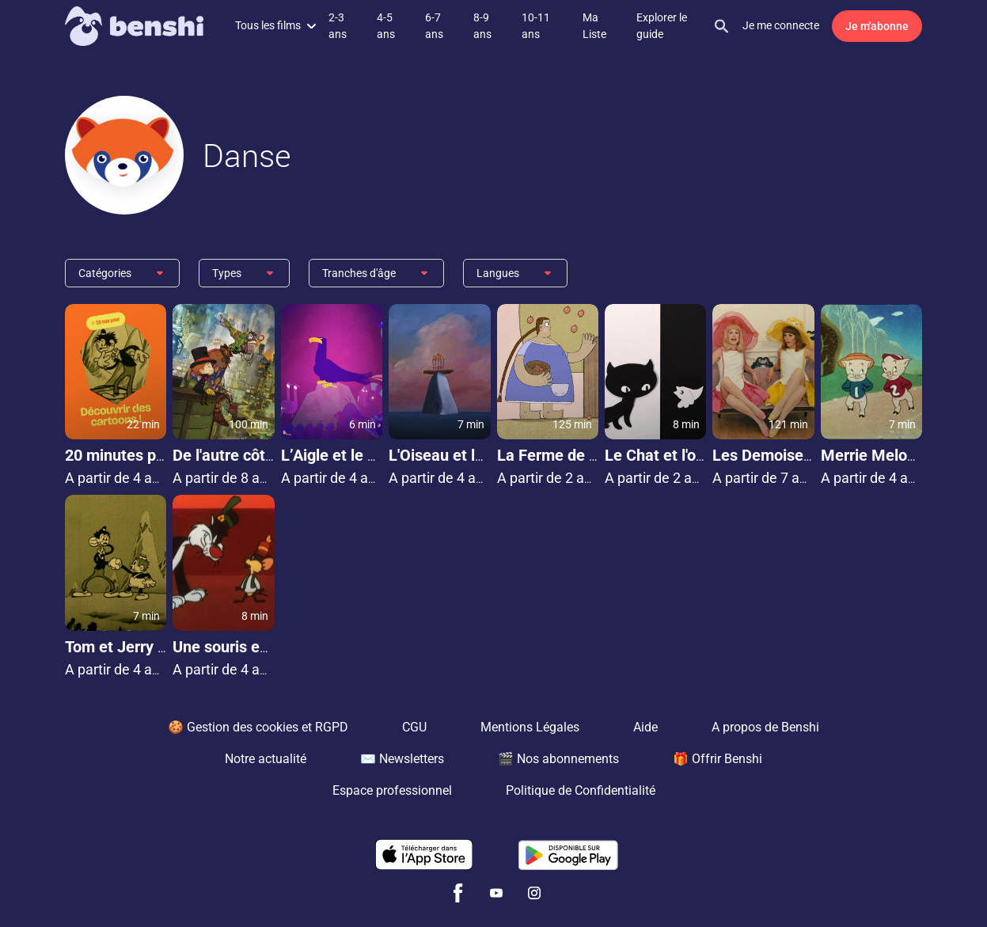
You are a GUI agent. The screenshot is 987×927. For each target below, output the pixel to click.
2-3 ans (337, 25)
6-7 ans (434, 25)
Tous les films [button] (275, 25)
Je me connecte (780, 25)
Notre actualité (265, 758)
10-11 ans (536, 25)
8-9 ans (482, 25)
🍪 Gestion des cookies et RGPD (258, 727)
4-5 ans (386, 25)
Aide (645, 727)
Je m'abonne (877, 26)
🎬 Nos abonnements (558, 758)
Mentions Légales (529, 727)
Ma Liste (594, 25)
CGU (414, 727)
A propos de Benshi (765, 727)
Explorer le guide (661, 25)
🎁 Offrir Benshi (717, 758)
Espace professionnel (392, 790)
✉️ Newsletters (402, 758)
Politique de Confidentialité (580, 790)
